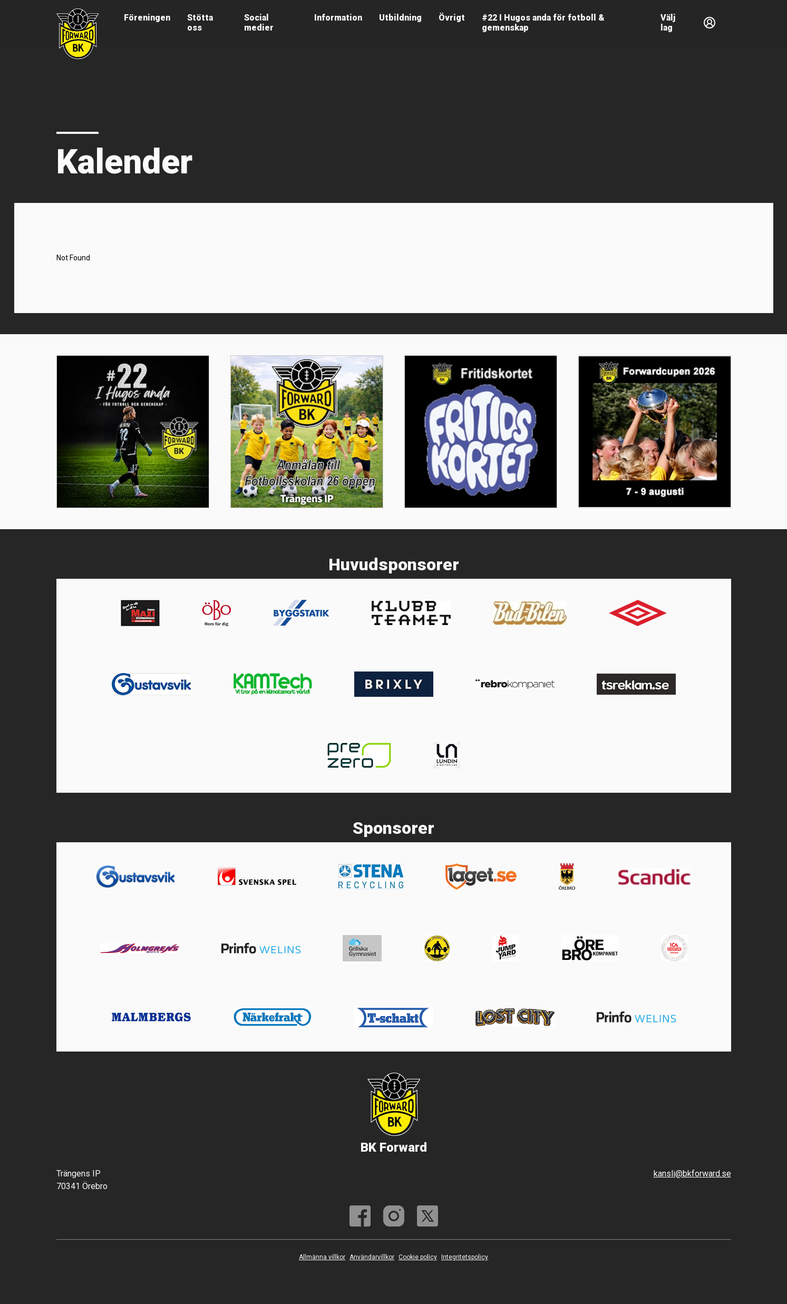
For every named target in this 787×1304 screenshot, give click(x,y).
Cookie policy (418, 1257)
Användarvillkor (371, 1257)
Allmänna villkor (322, 1257)
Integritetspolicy (464, 1257)
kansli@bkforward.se (692, 1174)
